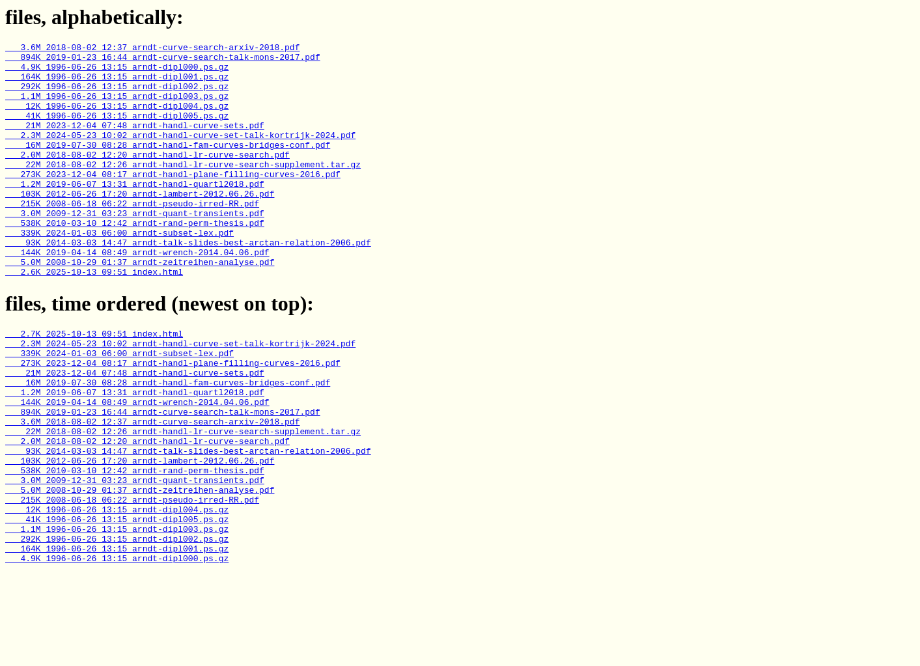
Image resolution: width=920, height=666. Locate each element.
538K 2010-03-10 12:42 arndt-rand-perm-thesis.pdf (134, 260)
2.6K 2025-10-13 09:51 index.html (94, 318)
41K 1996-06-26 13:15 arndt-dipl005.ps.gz (117, 131)
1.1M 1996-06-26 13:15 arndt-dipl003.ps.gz (117, 107)
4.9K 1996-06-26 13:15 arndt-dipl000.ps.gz (117, 72)
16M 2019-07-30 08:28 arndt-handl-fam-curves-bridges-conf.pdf (167, 166)
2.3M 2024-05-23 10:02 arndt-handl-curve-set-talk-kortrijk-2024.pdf (180, 154)
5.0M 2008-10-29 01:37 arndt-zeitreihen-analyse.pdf (139, 306)
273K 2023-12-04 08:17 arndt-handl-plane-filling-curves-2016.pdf (173, 201)
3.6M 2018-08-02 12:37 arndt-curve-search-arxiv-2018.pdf (152, 49)
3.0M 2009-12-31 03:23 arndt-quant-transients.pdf (134, 248)
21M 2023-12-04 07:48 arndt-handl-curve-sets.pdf (134, 142)
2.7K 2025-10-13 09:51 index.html (94, 382)
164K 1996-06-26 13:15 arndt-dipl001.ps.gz (117, 84)
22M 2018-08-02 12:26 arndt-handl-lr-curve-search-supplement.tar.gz (183, 189)
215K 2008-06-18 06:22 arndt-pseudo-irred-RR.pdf (132, 236)
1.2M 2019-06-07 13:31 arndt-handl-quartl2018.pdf (134, 213)
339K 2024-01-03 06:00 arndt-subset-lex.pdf (119, 271)
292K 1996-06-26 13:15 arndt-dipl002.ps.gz (117, 96)
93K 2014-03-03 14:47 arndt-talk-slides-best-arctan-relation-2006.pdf (188, 283)
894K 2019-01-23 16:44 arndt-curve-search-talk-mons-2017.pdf (162, 60)
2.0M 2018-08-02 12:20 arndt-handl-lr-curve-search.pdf (147, 178)
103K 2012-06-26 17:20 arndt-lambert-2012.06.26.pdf (139, 224)
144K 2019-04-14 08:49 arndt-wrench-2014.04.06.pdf (137, 295)
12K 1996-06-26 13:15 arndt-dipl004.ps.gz (117, 119)
